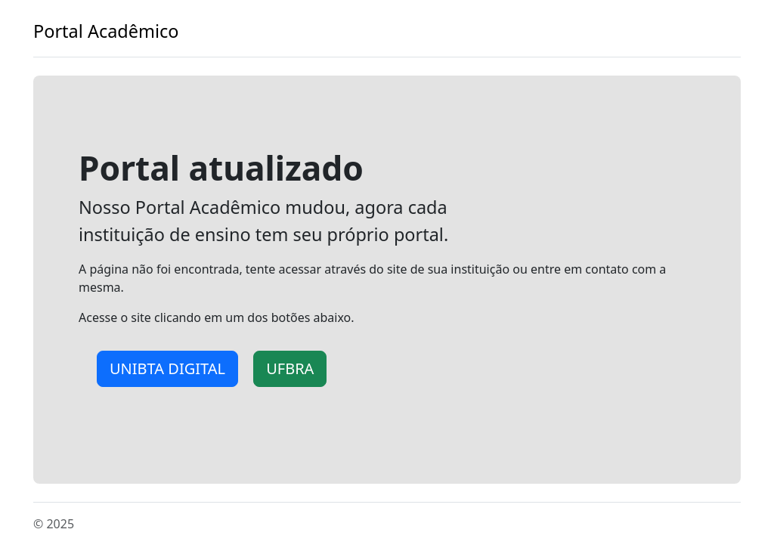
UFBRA (290, 368)
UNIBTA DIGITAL (167, 368)
